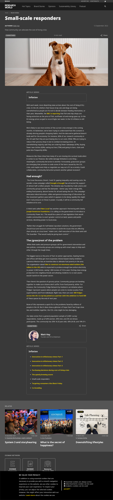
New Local (45, 209)
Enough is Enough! (57, 183)
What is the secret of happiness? (52, 444)
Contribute (94, 1)
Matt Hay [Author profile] (16, 26)
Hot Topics (26, 6)
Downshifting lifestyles (89, 442)
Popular (10, 412)
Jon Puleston (47, 438)
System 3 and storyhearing (20, 442)
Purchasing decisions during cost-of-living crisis (50, 370)
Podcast (82, 6)
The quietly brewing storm (42, 374)
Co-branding (37, 388)
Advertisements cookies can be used (79, 484)
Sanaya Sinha (82, 438)
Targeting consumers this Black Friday (47, 383)
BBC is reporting (53, 113)
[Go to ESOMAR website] (7, 1)
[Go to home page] (10, 6)
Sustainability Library (67, 6)
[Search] (105, 6)
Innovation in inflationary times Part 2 (47, 361)
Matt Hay (45, 334)
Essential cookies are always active (79, 482)
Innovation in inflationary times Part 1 (47, 357)
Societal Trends (10, 35)
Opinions (51, 6)
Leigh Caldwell (26, 438)
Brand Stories (39, 6)
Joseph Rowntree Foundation (38, 211)
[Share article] (104, 35)
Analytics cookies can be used (77, 486)
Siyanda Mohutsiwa (14, 438)
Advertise (85, 1)
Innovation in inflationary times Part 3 (47, 365)
